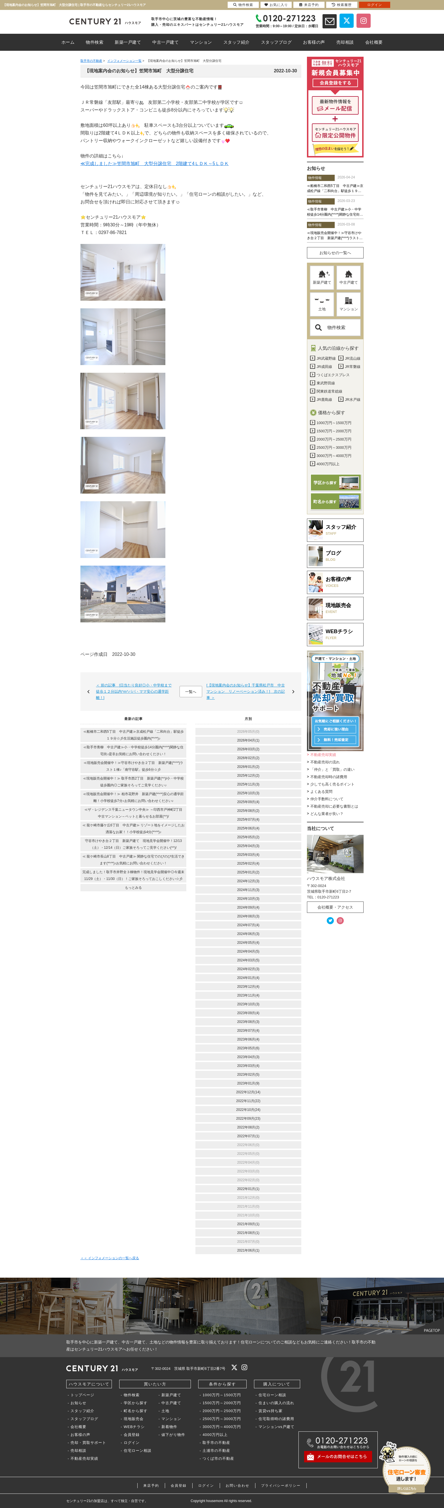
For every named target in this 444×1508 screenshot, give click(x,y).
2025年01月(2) (248, 872)
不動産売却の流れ (325, 762)
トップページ (82, 1395)
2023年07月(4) (248, 1031)
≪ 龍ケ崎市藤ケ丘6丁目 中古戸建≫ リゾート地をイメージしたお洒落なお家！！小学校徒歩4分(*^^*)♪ (133, 828)
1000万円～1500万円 (221, 1395)
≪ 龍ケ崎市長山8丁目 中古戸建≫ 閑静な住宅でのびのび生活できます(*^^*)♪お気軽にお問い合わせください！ (133, 859)
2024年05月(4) (248, 943)
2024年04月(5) (248, 951)
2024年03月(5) (248, 960)
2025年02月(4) (248, 863)
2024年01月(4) (248, 978)
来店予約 (151, 1486)
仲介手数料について (326, 799)
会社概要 (78, 1427)
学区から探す (136, 1403)
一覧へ (190, 692)
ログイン (132, 1442)
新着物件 (169, 1427)
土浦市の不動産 (216, 1450)
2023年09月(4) (248, 1013)
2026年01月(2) (248, 767)
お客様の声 (80, 1435)
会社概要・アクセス (335, 907)
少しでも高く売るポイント (332, 784)
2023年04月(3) (248, 1057)
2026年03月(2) (248, 749)
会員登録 (132, 1435)
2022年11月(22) (248, 1101)
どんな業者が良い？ (326, 814)
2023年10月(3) (248, 1004)
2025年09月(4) (248, 802)
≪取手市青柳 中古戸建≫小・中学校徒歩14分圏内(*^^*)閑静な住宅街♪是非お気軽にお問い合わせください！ (133, 750)
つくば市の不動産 (218, 1458)
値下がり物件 (173, 1435)
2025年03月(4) (248, 855)
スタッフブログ (84, 1419)
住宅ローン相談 (137, 1450)
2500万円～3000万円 (221, 1419)
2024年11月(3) (248, 890)
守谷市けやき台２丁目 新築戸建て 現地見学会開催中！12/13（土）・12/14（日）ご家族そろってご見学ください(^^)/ (133, 844)
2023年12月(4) (248, 987)
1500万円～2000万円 (221, 1403)
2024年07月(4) (248, 925)
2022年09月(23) (248, 1119)
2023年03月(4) (248, 1066)
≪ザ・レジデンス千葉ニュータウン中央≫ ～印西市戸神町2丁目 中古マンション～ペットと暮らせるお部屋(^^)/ (135, 813)
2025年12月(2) (248, 776)
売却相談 (78, 1450)
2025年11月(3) (248, 784)
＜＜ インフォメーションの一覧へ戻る (109, 1258)
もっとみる (133, 888)
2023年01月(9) (248, 1083)
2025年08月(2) (248, 811)
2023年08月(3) (248, 1022)
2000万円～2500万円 (221, 1411)
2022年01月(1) (248, 1189)
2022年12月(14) (248, 1092)
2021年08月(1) (248, 1233)
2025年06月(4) (248, 828)
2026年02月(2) (248, 758)
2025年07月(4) (248, 820)
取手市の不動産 (216, 1442)
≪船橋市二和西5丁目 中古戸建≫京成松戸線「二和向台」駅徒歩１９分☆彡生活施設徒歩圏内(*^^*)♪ (133, 735)
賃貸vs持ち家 (271, 1411)
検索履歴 (342, 5)
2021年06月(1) (248, 1250)
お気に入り (276, 5)
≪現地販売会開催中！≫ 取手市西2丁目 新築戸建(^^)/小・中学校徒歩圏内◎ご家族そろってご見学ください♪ (133, 781)
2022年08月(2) (248, 1127)
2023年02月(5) (248, 1075)
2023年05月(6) (248, 1048)
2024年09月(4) (248, 907)
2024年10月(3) (248, 899)
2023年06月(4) (248, 1039)
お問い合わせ (237, 1486)
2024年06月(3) (248, 934)
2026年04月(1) (248, 740)
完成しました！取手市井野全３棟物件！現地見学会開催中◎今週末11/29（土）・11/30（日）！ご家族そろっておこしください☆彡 (133, 875)
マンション (349, 304)
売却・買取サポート (88, 1442)
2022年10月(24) (248, 1110)
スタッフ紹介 (82, 1411)
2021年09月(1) (248, 1224)
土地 (322, 304)
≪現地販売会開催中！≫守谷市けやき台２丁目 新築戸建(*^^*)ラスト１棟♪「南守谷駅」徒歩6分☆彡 (133, 766)
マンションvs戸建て (276, 1427)
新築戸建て (322, 277)
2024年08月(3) (248, 916)
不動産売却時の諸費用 (328, 777)
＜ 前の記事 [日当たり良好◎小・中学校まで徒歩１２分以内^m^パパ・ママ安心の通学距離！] (134, 691)
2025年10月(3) (248, 793)
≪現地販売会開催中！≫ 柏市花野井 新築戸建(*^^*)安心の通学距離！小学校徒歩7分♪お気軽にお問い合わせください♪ (133, 797)
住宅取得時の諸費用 (276, 1419)
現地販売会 (134, 1419)
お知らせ (78, 1403)
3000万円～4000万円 (221, 1427)
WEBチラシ (134, 1427)
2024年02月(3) (248, 969)
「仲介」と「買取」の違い (332, 769)
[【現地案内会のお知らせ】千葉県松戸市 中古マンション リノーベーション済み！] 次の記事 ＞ (245, 691)
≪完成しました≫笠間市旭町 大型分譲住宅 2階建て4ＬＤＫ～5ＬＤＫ (154, 163)
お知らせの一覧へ (335, 252)
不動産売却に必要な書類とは (334, 806)
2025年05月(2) (248, 837)
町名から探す (136, 1411)
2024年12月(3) (248, 881)
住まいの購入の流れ (276, 1403)
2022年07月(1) (248, 1136)
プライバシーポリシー (281, 1486)
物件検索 (330, 327)
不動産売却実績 (323, 755)
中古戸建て (349, 277)
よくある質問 (321, 791)
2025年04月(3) (248, 846)
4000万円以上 (215, 1435)
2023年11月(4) (248, 995)
